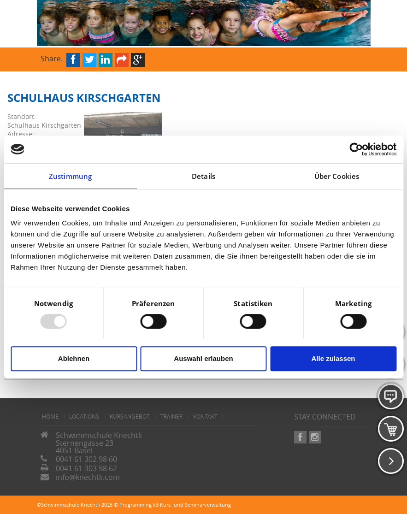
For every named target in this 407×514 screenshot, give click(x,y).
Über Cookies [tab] (336, 176)
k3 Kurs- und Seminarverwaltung (192, 504)
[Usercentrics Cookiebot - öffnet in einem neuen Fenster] (356, 149)
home (50, 416)
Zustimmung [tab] (70, 176)
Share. (52, 57)
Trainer (171, 416)
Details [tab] (203, 176)
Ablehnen (73, 358)
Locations (84, 416)
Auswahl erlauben (203, 358)
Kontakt (205, 416)
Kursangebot (130, 416)
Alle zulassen (333, 358)
